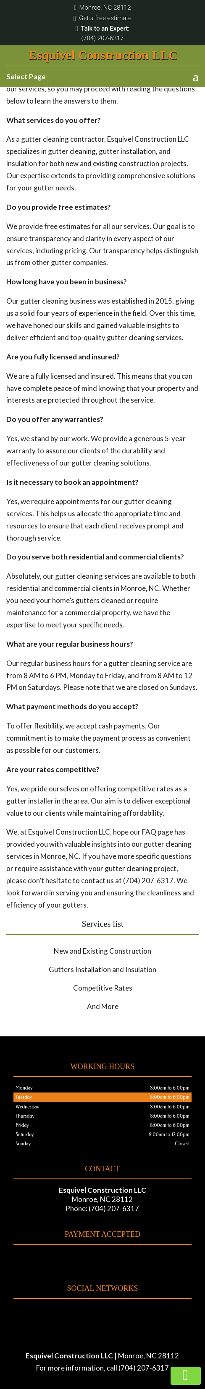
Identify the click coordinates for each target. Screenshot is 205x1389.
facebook (93, 1312)
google (109, 1312)
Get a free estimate (102, 18)
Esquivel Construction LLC (103, 55)
